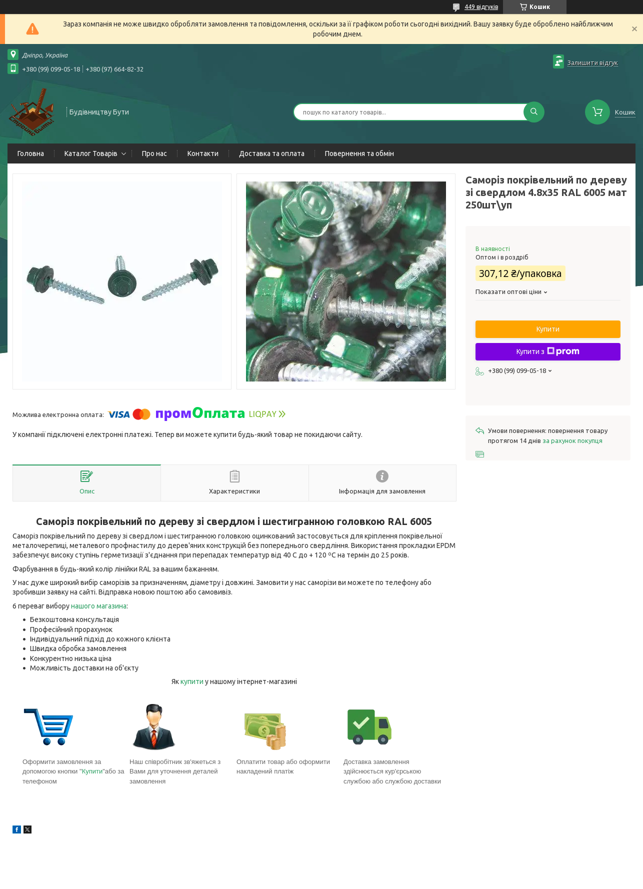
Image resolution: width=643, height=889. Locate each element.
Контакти (203, 153)
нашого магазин (97, 606)
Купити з (548, 351)
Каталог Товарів (91, 153)
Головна (31, 153)
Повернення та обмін (359, 153)
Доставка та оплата (271, 153)
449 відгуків (481, 7)
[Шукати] (534, 112)
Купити (92, 771)
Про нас (154, 153)
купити (192, 682)
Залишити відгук (593, 62)
